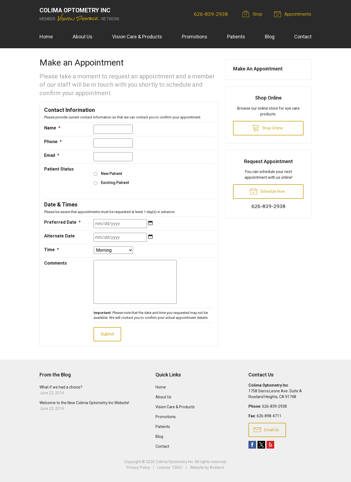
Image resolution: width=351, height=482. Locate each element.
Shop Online (267, 127)
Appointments (294, 14)
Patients (236, 36)
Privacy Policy (138, 467)
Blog (269, 36)
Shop (253, 14)
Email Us (266, 429)
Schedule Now (267, 191)
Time (51, 249)
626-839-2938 (211, 14)
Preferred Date (62, 222)
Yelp (270, 445)
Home (46, 36)
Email (51, 155)
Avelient (217, 467)
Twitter (261, 445)
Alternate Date (59, 236)
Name (52, 128)
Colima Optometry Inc (174, 462)
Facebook (252, 445)
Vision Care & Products (137, 36)
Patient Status (59, 169)
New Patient (111, 173)
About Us (82, 36)
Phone (53, 141)
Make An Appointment (258, 69)
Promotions (194, 36)
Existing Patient (115, 182)
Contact (303, 36)
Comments (55, 263)
